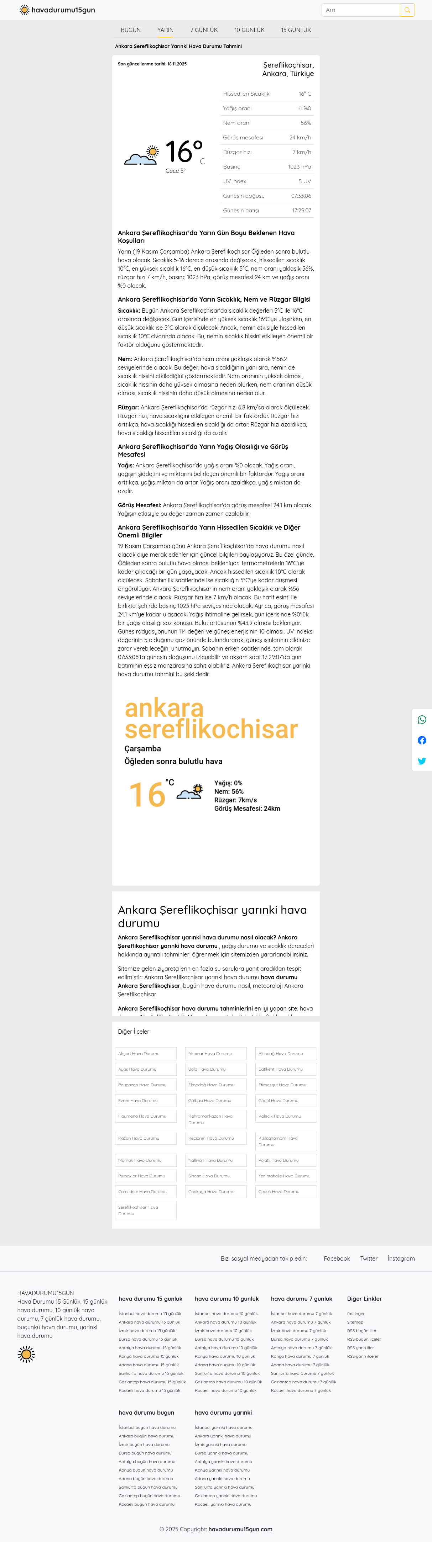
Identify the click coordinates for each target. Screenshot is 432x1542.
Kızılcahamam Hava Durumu (278, 1141)
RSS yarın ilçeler (363, 1356)
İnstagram (401, 1258)
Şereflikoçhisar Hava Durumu (138, 1210)
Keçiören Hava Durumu (211, 1138)
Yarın (165, 29)
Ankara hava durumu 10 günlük (225, 1322)
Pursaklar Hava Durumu (141, 1175)
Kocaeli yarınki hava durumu (223, 1504)
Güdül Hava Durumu (278, 1100)
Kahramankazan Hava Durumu (210, 1119)
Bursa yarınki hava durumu (221, 1453)
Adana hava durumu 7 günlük (300, 1364)
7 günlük (204, 29)
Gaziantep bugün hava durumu (149, 1495)
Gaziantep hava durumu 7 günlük (304, 1381)
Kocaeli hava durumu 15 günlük (150, 1390)
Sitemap (355, 1322)
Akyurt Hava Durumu (139, 1053)
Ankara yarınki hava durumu (223, 1435)
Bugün (131, 29)
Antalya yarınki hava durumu (223, 1461)
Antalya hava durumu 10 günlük (226, 1347)
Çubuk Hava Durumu (279, 1191)
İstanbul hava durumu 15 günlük (150, 1313)
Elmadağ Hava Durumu (211, 1084)
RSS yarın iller (360, 1347)
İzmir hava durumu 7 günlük (298, 1330)
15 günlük (296, 29)
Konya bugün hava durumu (146, 1470)
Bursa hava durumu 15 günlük (148, 1339)
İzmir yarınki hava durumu (220, 1444)
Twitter (369, 1258)
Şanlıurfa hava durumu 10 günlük (227, 1373)
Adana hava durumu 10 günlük (225, 1364)
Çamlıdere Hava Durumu (142, 1191)
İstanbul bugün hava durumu (147, 1427)
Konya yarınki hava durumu (222, 1470)
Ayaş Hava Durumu (137, 1069)
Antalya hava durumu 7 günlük (301, 1347)
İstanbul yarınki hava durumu (224, 1427)
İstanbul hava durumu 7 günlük (301, 1313)
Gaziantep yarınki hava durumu (226, 1495)
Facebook (338, 1258)
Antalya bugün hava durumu (147, 1461)
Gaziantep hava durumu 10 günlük (228, 1381)
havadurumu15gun (56, 10)
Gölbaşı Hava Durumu (209, 1100)
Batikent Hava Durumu (281, 1069)
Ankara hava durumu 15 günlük (149, 1322)
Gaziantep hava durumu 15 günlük (152, 1381)
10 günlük (250, 29)
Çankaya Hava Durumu (211, 1191)
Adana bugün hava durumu (146, 1478)
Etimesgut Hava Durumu (282, 1084)
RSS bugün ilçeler (364, 1339)
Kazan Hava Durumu (138, 1138)
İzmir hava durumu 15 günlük (147, 1330)
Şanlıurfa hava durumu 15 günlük (151, 1373)
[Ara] (361, 10)
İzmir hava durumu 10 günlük (223, 1330)
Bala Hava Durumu (207, 1069)
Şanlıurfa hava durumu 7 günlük (302, 1373)
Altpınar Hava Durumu (210, 1053)
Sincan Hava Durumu (209, 1175)
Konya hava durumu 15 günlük (149, 1356)
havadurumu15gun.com (240, 1529)
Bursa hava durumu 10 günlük (224, 1339)
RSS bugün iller (362, 1330)
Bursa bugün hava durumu (145, 1453)
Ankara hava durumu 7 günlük (301, 1322)
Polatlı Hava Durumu (279, 1160)
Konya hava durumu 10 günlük (225, 1356)
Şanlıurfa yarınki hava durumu (224, 1487)
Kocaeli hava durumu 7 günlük (301, 1390)
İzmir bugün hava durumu (144, 1444)
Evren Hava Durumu (137, 1100)
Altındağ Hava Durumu (281, 1053)
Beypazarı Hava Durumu (142, 1084)
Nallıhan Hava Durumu (210, 1160)
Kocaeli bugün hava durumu (147, 1504)
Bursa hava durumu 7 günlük (299, 1339)
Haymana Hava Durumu (142, 1116)
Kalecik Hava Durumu (280, 1116)
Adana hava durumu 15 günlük (149, 1364)
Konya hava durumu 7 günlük (300, 1356)
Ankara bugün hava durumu (147, 1435)
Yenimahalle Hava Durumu (285, 1175)
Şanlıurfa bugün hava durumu (148, 1487)
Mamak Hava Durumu (139, 1160)
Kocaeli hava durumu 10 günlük (226, 1390)
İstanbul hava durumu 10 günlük (226, 1313)
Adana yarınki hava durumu (222, 1478)
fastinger (356, 1313)
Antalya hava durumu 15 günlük (150, 1347)
